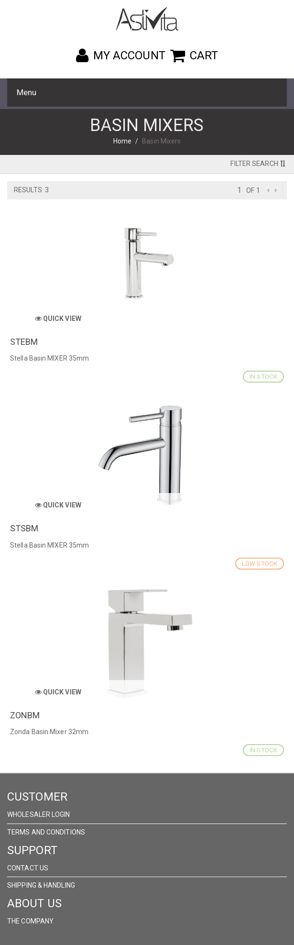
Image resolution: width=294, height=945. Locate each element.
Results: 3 (31, 190)
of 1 (253, 190)
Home (122, 141)
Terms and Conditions (46, 832)
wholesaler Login (38, 814)
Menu (26, 92)
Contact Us (27, 868)
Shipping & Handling (41, 885)
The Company (30, 921)
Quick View (58, 318)
